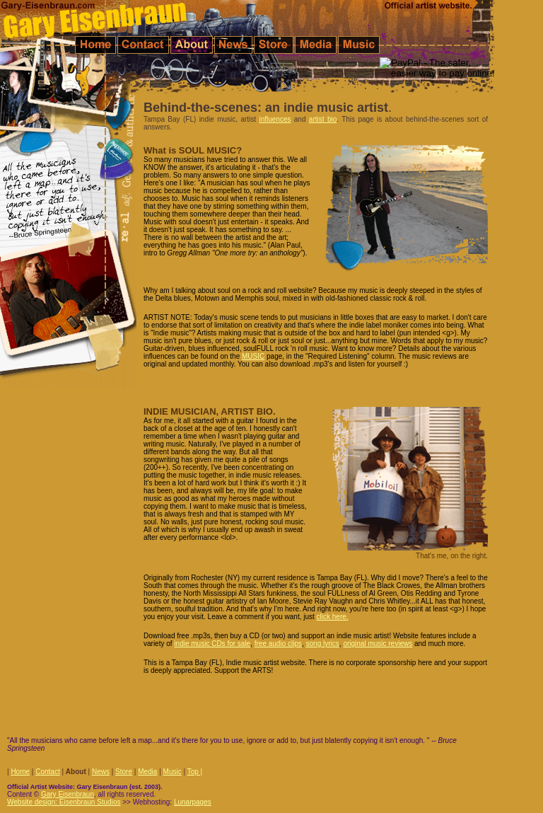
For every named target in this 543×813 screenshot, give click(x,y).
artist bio (323, 119)
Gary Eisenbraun (67, 794)
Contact (47, 771)
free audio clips (278, 643)
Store (123, 771)
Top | (195, 771)
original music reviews (377, 643)
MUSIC (253, 356)
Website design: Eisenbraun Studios (63, 802)
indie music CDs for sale (212, 643)
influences (275, 119)
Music (172, 771)
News (101, 771)
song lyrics (322, 643)
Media (147, 771)
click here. (333, 617)
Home (20, 771)
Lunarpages (192, 802)
